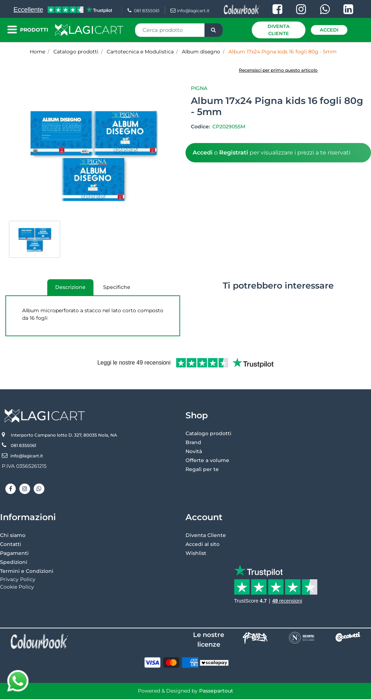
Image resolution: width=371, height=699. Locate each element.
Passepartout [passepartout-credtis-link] (216, 691)
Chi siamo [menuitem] (12, 535)
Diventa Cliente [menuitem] (206, 535)
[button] (213, 30)
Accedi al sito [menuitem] (203, 544)
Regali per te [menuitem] (202, 469)
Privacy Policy (17, 579)
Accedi (329, 30)
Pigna (199, 88)
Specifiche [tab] (116, 287)
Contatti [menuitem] (10, 544)
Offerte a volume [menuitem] (207, 460)
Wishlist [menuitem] (196, 553)
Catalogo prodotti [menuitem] (208, 433)
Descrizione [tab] (66, 289)
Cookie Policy (17, 587)
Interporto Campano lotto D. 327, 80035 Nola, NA (64, 435)
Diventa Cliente (279, 29)
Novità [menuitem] (194, 451)
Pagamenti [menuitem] (14, 553)
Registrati (233, 152)
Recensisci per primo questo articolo (278, 70)
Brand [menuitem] (193, 442)
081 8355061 (143, 10)
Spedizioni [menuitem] (13, 562)
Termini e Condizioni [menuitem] (26, 571)
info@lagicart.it (189, 10)
